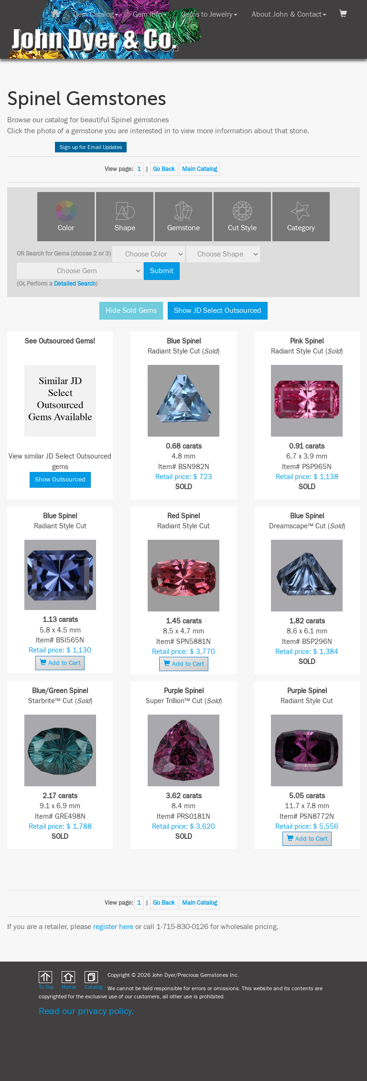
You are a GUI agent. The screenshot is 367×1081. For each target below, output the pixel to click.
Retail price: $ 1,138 (307, 477)
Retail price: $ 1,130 (60, 650)
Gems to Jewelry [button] (209, 14)
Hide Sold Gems (131, 310)
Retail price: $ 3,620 (183, 827)
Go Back (164, 169)
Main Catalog (199, 169)
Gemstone (183, 228)
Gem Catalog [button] (96, 14)
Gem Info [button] (150, 14)
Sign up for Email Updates (91, 147)
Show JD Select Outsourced (217, 310)
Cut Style (242, 228)
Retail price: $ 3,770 (183, 652)
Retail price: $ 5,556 (306, 827)
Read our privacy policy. (86, 1011)
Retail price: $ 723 (183, 477)
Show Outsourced (60, 479)
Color (66, 228)
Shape (125, 228)
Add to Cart (60, 663)
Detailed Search (75, 284)
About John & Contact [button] (289, 14)
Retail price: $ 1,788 (60, 827)
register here (113, 926)
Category (301, 228)
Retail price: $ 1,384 (306, 652)
